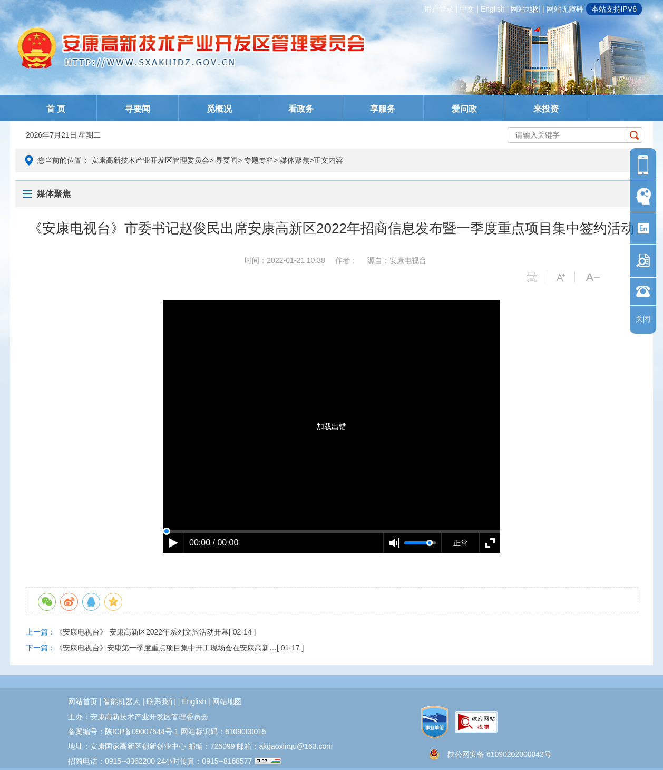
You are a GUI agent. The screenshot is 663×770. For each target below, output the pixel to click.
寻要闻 (137, 108)
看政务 (301, 108)
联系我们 (161, 701)
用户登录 (439, 9)
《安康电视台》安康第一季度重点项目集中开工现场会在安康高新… (166, 648)
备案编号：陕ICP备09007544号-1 (123, 731)
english (493, 9)
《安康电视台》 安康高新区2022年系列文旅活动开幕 (142, 632)
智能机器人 (121, 701)
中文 (467, 9)
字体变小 (595, 277)
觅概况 (219, 108)
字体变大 (565, 277)
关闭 (643, 319)
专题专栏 (259, 160)
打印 (535, 277)
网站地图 (525, 9)
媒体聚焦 (294, 160)
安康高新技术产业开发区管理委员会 (150, 160)
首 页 (55, 108)
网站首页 (82, 701)
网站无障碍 (565, 9)
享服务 (382, 108)
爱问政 (464, 108)
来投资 (546, 108)
